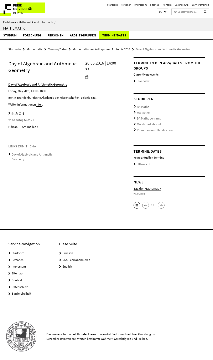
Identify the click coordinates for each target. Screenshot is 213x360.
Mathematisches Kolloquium (91, 49)
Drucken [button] (67, 249)
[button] (162, 12)
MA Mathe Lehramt (147, 121)
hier (38, 103)
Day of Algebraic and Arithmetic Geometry (35, 153)
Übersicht (141, 160)
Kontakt (166, 4)
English (67, 262)
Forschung (32, 35)
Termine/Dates (114, 35)
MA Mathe (142, 111)
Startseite (112, 4)
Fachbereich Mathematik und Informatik (29, 22)
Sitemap (154, 4)
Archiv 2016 (122, 49)
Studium (10, 35)
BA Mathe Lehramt (147, 116)
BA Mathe (142, 106)
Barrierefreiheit (200, 4)
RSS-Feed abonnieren (76, 256)
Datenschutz (181, 4)
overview (141, 81)
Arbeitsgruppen (83, 35)
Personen (126, 4)
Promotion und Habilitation (152, 126)
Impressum (140, 4)
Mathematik (14, 28)
